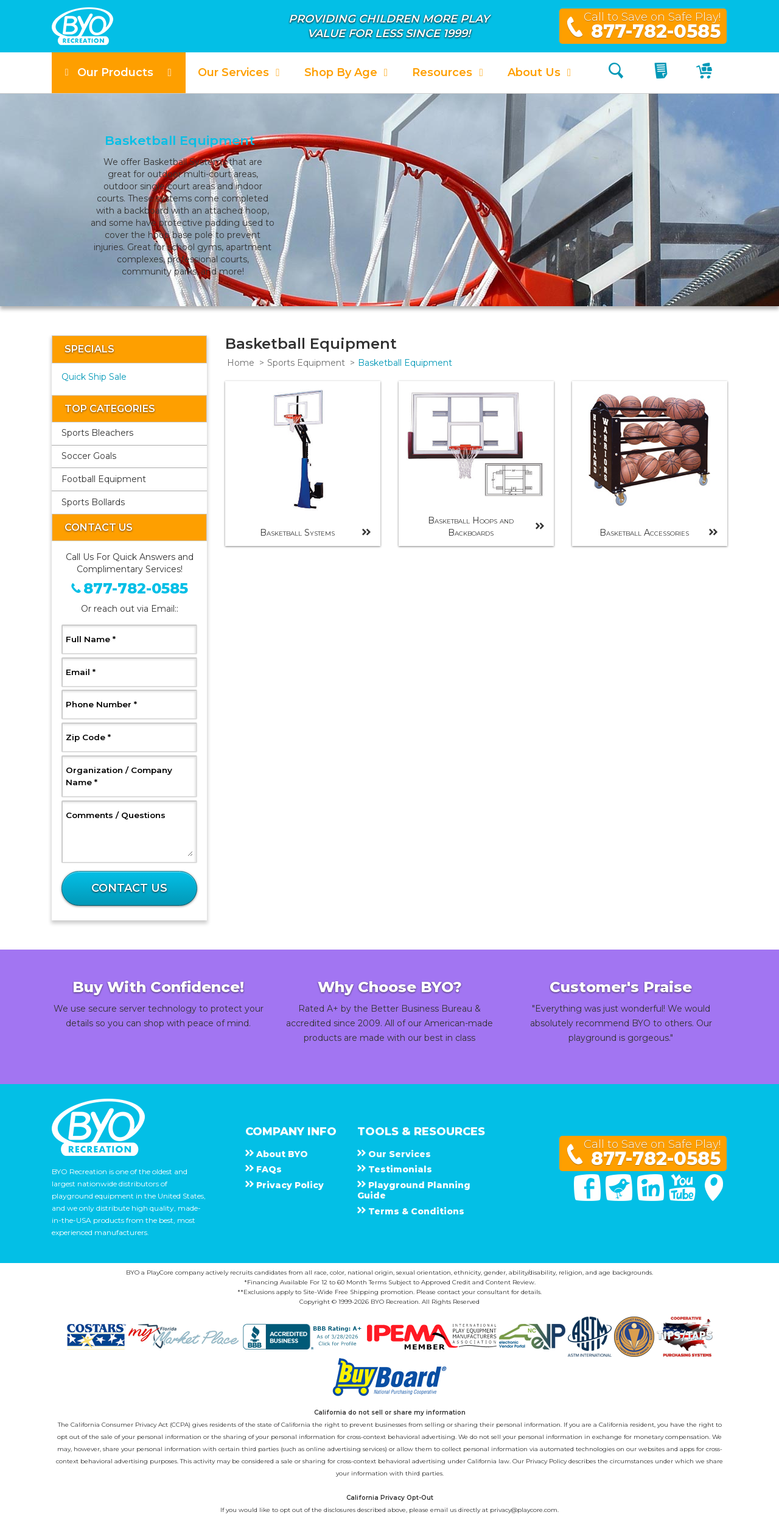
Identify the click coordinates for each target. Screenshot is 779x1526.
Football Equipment (103, 479)
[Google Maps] (713, 1197)
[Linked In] (651, 1197)
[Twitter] (620, 1197)
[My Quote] (662, 72)
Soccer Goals (88, 455)
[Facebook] (588, 1197)
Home (240, 362)
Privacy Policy (546, 1461)
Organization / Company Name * (119, 776)
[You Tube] (683, 1197)
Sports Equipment (306, 362)
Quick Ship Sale (94, 376)
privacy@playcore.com (523, 1510)
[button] (119, 72)
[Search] (616, 72)
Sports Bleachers (97, 432)
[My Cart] (705, 72)
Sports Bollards (93, 502)
